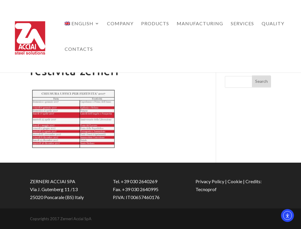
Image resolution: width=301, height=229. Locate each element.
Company (120, 23)
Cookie (235, 181)
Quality (273, 23)
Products (155, 23)
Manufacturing (200, 23)
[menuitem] (82, 34)
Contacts (79, 49)
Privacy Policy (209, 181)
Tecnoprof (206, 189)
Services (242, 23)
